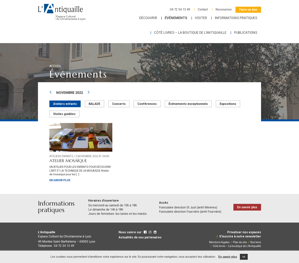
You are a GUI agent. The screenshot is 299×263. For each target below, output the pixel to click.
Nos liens (255, 242)
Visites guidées (64, 114)
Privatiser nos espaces (244, 232)
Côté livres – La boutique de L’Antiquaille (237, 246)
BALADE (94, 104)
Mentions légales (219, 242)
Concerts (119, 104)
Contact (203, 9)
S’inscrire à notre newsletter (240, 236)
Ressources (223, 9)
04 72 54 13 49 (180, 9)
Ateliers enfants (65, 104)
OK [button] (243, 256)
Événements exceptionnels (188, 104)
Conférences (147, 104)
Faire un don (248, 9)
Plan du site (240, 242)
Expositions (228, 104)
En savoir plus (59, 180)
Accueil (55, 66)
